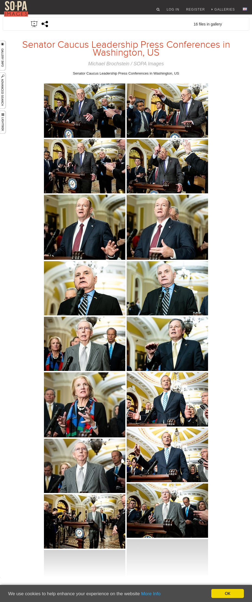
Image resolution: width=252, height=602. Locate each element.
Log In (173, 12)
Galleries (224, 12)
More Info (151, 593)
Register (195, 12)
